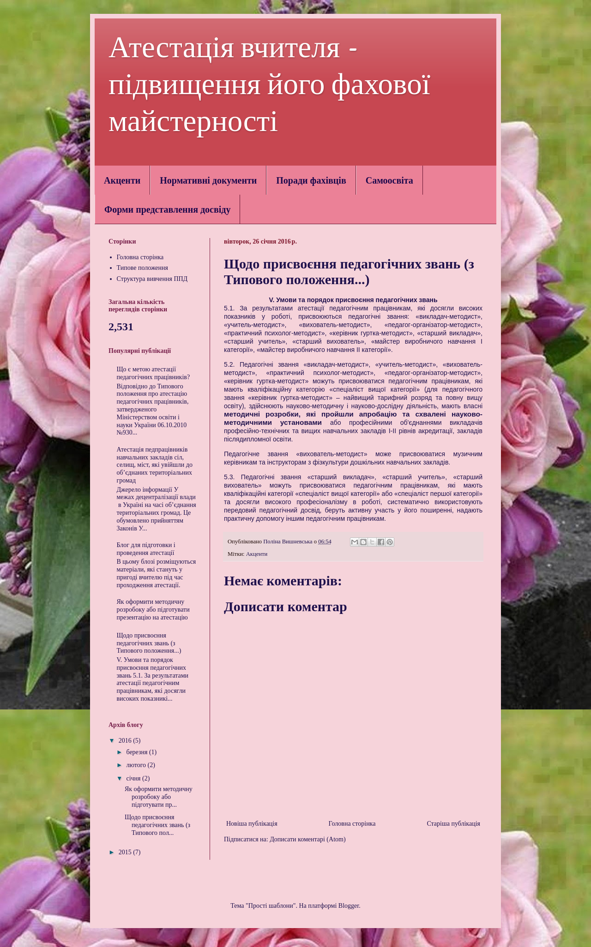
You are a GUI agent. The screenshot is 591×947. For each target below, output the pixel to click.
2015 (126, 852)
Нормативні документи (208, 180)
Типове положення (143, 267)
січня (134, 778)
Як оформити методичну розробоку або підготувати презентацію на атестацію (153, 609)
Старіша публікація (453, 823)
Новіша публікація (251, 823)
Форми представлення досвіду (167, 209)
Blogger (348, 905)
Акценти (122, 180)
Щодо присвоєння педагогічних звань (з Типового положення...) (149, 643)
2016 (126, 740)
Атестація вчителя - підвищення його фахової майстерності (269, 84)
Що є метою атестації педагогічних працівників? (153, 373)
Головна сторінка (352, 823)
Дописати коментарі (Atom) (307, 839)
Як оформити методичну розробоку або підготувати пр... (159, 797)
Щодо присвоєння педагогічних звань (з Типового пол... (157, 825)
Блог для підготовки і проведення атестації (146, 549)
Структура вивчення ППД (152, 278)
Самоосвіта (389, 180)
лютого (136, 765)
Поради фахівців (311, 180)
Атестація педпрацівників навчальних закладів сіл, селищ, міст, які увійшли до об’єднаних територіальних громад (155, 465)
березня (137, 752)
